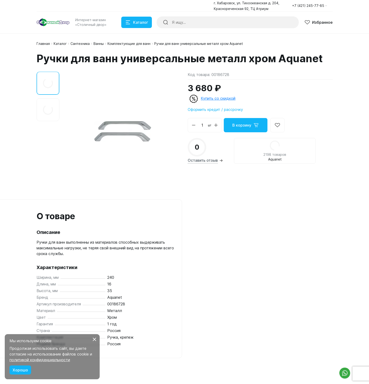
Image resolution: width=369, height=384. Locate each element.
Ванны (98, 44)
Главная (43, 44)
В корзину (245, 125)
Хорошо (20, 370)
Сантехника (80, 44)
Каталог (60, 44)
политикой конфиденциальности (39, 359)
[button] (309, 5)
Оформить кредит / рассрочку (215, 109)
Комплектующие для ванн (128, 44)
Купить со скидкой (218, 98)
